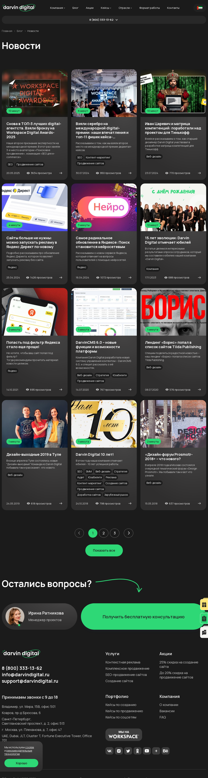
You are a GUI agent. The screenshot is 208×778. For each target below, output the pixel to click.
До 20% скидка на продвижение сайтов (176, 675)
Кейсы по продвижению (124, 711)
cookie (29, 747)
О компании (168, 704)
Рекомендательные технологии (18, 752)
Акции (90, 8)
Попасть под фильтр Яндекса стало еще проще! (33, 344)
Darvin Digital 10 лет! (95, 454)
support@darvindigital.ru (30, 681)
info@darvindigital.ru (25, 674)
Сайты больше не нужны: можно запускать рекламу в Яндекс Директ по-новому (31, 242)
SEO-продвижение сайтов (126, 674)
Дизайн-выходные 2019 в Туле (33, 454)
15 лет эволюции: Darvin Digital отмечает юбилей (168, 240)
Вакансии (166, 711)
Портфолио (116, 696)
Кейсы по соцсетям (120, 717)
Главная (7, 31)
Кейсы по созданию (120, 704)
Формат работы (149, 8)
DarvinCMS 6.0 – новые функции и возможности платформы (98, 346)
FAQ (162, 717)
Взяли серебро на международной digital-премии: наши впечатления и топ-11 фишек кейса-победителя (102, 130)
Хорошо (21, 763)
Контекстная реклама (122, 662)
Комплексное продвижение (127, 668)
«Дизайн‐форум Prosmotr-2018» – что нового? (169, 456)
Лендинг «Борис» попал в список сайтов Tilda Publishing (173, 344)
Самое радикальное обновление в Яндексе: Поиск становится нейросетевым (103, 242)
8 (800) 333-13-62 (101, 19)
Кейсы (105, 8)
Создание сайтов (119, 681)
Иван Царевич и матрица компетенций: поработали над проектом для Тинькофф (173, 128)
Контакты (173, 8)
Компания (56, 8)
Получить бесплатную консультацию (144, 617)
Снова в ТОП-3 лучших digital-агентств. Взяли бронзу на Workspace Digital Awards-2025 (33, 130)
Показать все (104, 550)
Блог (76, 8)
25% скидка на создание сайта (178, 664)
